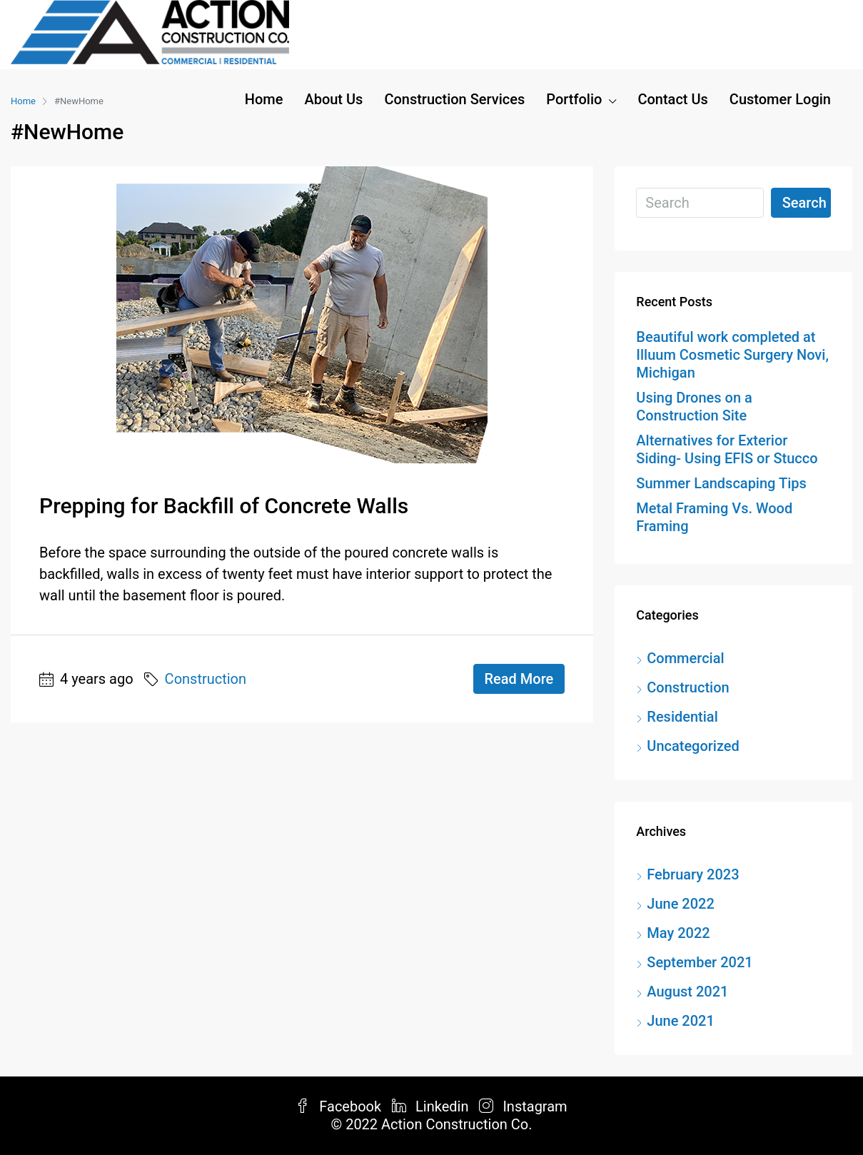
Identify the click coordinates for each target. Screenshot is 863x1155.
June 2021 (681, 1020)
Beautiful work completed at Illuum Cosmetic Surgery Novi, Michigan (732, 354)
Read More (519, 678)
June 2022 (681, 903)
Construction (205, 678)
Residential (682, 716)
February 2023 (693, 874)
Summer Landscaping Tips (721, 483)
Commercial (685, 658)
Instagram (523, 1106)
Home (264, 99)
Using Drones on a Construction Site (694, 406)
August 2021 (687, 991)
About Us (333, 99)
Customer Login (780, 99)
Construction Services (454, 99)
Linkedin (432, 1106)
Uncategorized (693, 746)
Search (804, 202)
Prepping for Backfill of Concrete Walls (223, 505)
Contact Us (672, 99)
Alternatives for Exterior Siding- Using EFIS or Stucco (726, 449)
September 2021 (699, 962)
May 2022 (678, 933)
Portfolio (574, 99)
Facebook (340, 1106)
